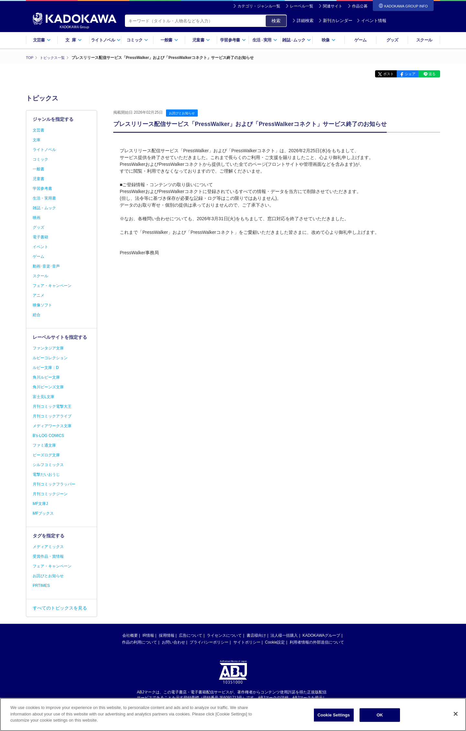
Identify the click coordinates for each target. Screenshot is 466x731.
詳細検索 (303, 20)
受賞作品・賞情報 (48, 556)
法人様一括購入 (284, 635)
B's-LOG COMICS (48, 435)
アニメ (38, 295)
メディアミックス (48, 546)
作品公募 (360, 6)
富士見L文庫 (43, 396)
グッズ (392, 40)
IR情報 (148, 635)
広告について (190, 635)
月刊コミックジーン (50, 494)
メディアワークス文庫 (52, 426)
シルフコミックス (48, 465)
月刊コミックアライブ (52, 416)
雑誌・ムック (44, 208)
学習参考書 (233, 40)
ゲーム (360, 40)
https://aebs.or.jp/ (210, 703)
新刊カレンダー (335, 20)
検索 (276, 20)
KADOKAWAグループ (321, 635)
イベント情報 (371, 20)
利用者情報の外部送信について (317, 642)
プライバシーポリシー (209, 642)
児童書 (201, 40)
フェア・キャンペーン (52, 285)
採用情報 (166, 635)
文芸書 (42, 40)
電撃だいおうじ (46, 474)
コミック (137, 40)
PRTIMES (41, 585)
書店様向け (256, 635)
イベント (40, 247)
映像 (329, 40)
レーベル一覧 (301, 6)
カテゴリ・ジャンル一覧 (259, 6)
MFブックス (43, 513)
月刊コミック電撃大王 (52, 406)
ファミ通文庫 (44, 445)
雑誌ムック (296, 40)
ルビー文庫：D (46, 367)
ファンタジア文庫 (48, 348)
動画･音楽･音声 (46, 266)
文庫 (36, 140)
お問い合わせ (173, 642)
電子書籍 (40, 237)
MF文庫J (40, 503)
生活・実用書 (44, 198)
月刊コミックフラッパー (54, 484)
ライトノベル (106, 40)
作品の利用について (139, 642)
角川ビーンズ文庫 (48, 387)
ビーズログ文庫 (46, 455)
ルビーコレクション (50, 358)
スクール (424, 40)
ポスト (380, 74)
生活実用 (264, 40)
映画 (36, 217)
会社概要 (130, 635)
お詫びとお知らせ (183, 113)
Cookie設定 (275, 642)
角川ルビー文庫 (46, 377)
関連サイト (332, 6)
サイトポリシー (247, 642)
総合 (36, 315)
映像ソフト (42, 305)
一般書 (169, 40)
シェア (405, 74)
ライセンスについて (224, 635)
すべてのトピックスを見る (60, 608)
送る (430, 74)
